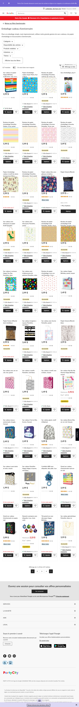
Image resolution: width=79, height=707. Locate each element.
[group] (49, 101)
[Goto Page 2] (37, 571)
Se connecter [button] (39, 591)
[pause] (9, 3)
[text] (10, 97)
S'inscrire (7, 644)
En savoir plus (44, 640)
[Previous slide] (3, 3)
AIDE (39, 618)
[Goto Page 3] (42, 571)
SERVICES (39, 604)
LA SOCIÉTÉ (39, 611)
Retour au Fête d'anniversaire (15, 23)
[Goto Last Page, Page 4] (46, 571)
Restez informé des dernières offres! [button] (38, 705)
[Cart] (76, 13)
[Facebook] (4, 656)
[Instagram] (14, 656)
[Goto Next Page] (51, 571)
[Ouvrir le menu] (3, 13)
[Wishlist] (71, 13)
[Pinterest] (9, 656)
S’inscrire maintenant (62, 596)
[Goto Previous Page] (28, 571)
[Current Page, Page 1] (33, 571)
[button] (65, 13)
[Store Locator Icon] (44, 9)
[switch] (23, 67)
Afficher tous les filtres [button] (12, 60)
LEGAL (39, 625)
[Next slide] (76, 3)
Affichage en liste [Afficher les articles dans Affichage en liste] (68, 67)
